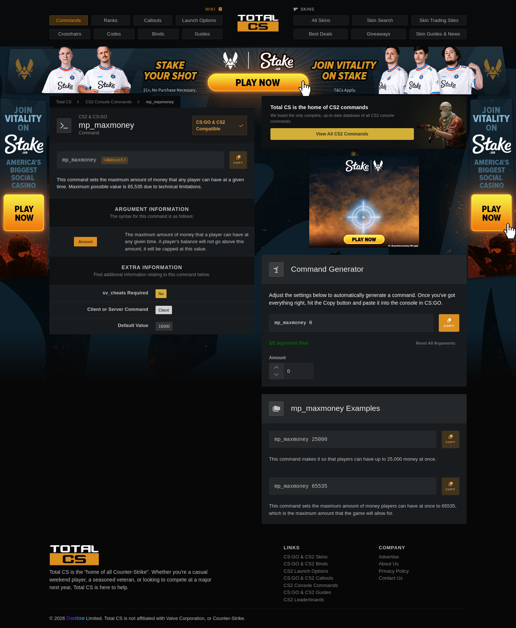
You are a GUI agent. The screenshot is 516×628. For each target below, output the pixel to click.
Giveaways (378, 34)
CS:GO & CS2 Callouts (308, 578)
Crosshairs (69, 34)
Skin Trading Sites (439, 20)
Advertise (389, 557)
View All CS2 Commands (342, 134)
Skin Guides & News (438, 34)
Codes (114, 34)
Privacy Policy (394, 571)
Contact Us (391, 578)
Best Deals (320, 34)
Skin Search (380, 20)
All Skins (321, 20)
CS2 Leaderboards (304, 599)
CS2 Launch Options (306, 571)
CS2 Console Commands (109, 102)
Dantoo (76, 618)
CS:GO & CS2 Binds (306, 563)
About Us (389, 563)
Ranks (110, 20)
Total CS (63, 102)
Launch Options (199, 20)
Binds (158, 34)
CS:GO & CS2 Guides (307, 592)
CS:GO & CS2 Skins (306, 557)
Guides (202, 34)
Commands (68, 20)
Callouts (152, 20)
